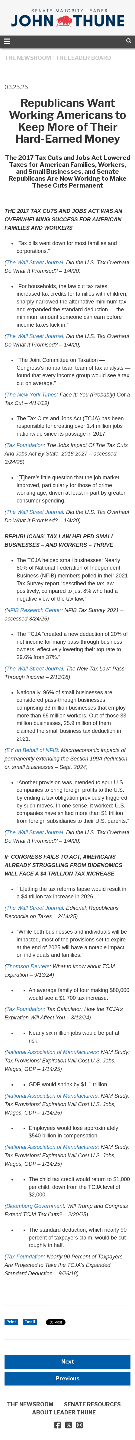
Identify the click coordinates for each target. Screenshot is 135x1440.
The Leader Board (83, 58)
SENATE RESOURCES (92, 1404)
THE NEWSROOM (28, 58)
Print (11, 1322)
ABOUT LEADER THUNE (64, 1412)
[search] (128, 40)
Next (67, 1361)
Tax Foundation (24, 1257)
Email (29, 1322)
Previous (67, 1378)
